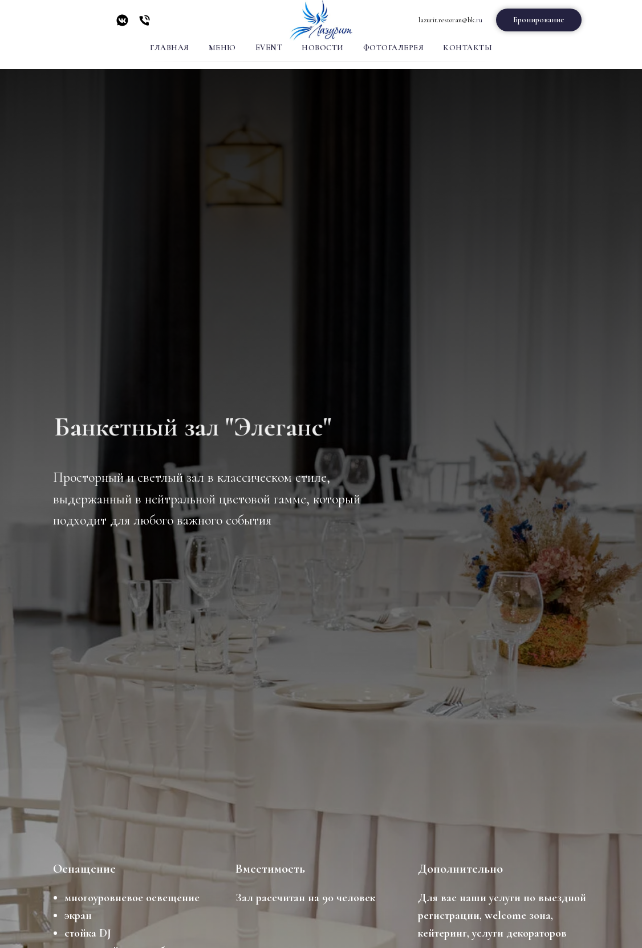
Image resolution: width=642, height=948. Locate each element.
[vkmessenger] (122, 24)
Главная (169, 48)
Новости (323, 48)
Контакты (467, 48)
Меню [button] (222, 48)
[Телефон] (144, 24)
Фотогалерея (393, 48)
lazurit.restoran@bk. (447, 20)
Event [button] (269, 48)
